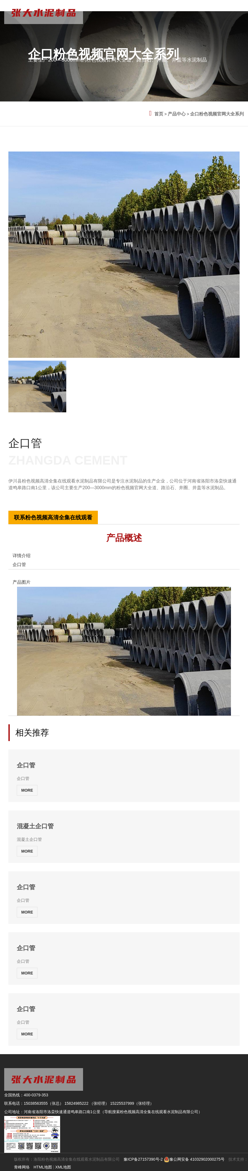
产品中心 (177, 114)
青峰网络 (22, 1167)
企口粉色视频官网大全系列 (217, 114)
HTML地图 (43, 1167)
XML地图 (63, 1167)
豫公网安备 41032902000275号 (194, 1159)
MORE (27, 790)
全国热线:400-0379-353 (28, 494)
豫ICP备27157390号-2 (143, 1159)
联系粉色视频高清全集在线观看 (53, 517)
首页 (158, 114)
